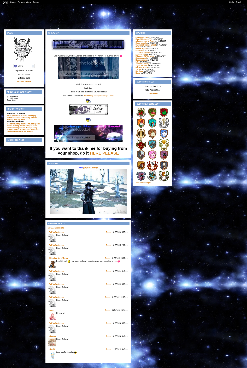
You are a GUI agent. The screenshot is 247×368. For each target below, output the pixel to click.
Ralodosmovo (141, 60)
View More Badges (143, 183)
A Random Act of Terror (58, 258)
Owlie (231, 2)
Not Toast (139, 71)
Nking (138, 73)
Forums (21, 2)
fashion (34, 126)
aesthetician (21, 131)
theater (10, 124)
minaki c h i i (141, 54)
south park (11, 116)
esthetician (11, 131)
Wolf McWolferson (56, 232)
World (28, 2)
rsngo (51, 310)
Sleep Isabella (141, 43)
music (22, 128)
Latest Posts (153, 93)
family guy (32, 116)
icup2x (138, 47)
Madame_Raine (142, 67)
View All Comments (56, 228)
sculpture (11, 129)
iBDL (137, 62)
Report (108, 232)
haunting (16, 124)
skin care (18, 129)
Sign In (239, 2)
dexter (9, 118)
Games (36, 2)
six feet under (21, 116)
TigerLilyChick (141, 66)
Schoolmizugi (141, 58)
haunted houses (27, 124)
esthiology (35, 129)
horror (22, 126)
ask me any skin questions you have (99, 96)
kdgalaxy (52, 336)
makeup (30, 131)
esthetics (26, 129)
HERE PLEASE (104, 153)
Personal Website (24, 82)
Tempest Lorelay (142, 64)
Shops (13, 2)
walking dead (19, 119)
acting (27, 126)
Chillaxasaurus (142, 37)
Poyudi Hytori (141, 49)
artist (28, 128)
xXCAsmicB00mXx (143, 52)
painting (34, 128)
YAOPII (138, 69)
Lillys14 (52, 349)
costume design (13, 128)
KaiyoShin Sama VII (143, 39)
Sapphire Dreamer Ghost (146, 45)
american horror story (21, 118)
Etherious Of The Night (145, 56)
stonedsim (140, 51)
